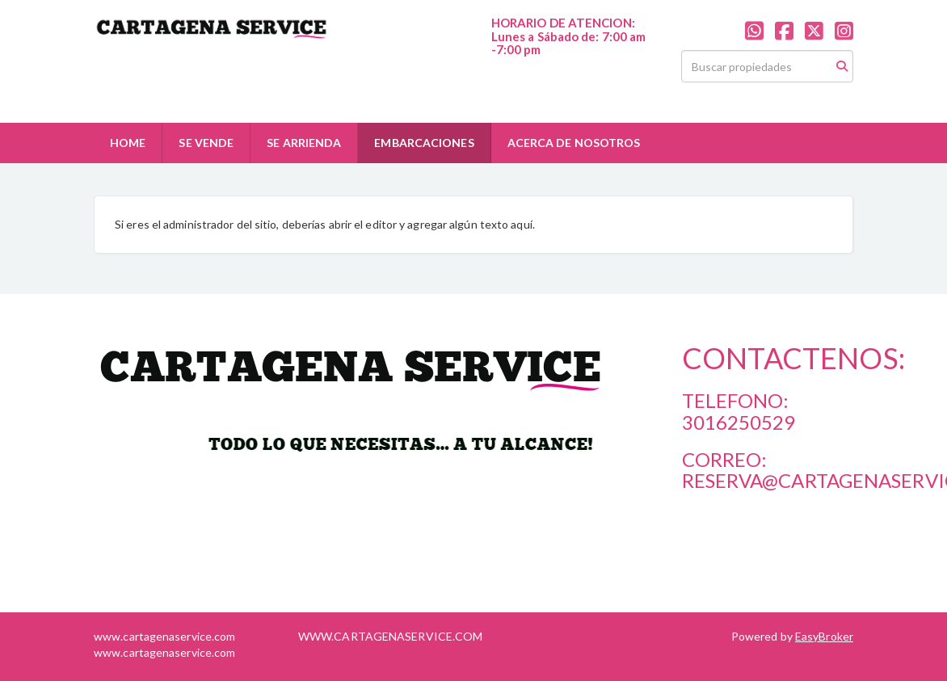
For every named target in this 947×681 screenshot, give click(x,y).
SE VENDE (206, 142)
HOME (127, 142)
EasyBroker (824, 636)
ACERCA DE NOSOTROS (574, 142)
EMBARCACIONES (424, 142)
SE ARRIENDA (304, 142)
